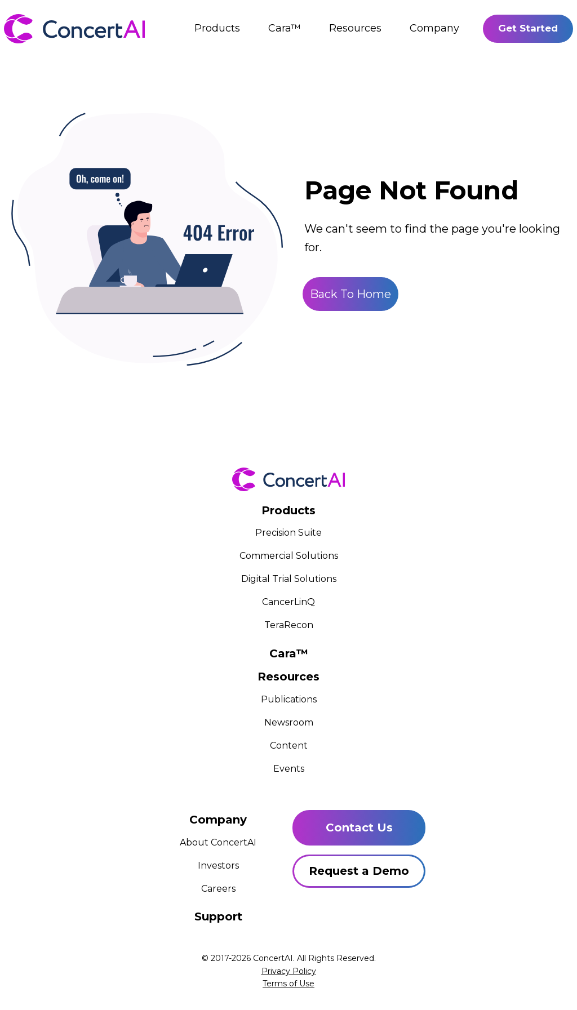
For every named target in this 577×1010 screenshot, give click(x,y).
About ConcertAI (218, 842)
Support (218, 916)
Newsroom (288, 722)
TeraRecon (288, 625)
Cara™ (284, 28)
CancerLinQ (288, 602)
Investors (218, 865)
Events (288, 768)
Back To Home (350, 294)
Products (217, 28)
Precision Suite (288, 532)
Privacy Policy (288, 971)
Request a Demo (359, 871)
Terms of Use (288, 983)
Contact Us (359, 827)
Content (289, 745)
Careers (218, 888)
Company (434, 28)
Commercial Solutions (288, 555)
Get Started (528, 28)
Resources (355, 28)
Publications (289, 699)
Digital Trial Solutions (288, 578)
